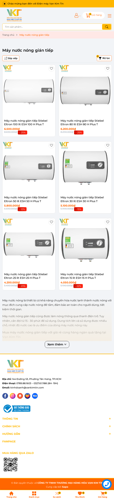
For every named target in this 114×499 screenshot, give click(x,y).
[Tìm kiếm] (106, 27)
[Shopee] (20, 396)
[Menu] (109, 15)
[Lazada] (27, 396)
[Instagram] (13, 396)
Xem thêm (57, 344)
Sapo (65, 486)
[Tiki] (35, 396)
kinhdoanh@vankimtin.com (27, 387)
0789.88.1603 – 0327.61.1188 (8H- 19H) (37, 383)
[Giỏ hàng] (93, 15)
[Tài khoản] (76, 15)
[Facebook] (5, 396)
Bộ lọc (103, 57)
